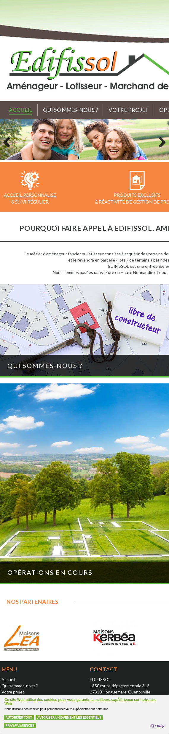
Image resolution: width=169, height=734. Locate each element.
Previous (9, 141)
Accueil (20, 110)
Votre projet (129, 110)
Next (160, 141)
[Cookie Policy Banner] (84, 714)
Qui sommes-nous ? (70, 110)
